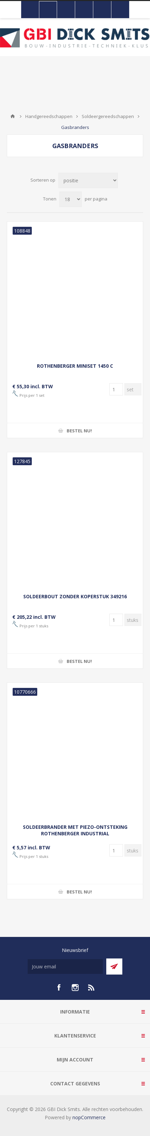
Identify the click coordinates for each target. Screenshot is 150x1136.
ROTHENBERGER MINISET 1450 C (75, 366)
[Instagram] (75, 987)
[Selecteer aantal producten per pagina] (70, 199)
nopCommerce (89, 1117)
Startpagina (12, 116)
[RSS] (91, 987)
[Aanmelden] (65, 966)
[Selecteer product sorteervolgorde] (88, 180)
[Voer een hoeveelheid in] (116, 389)
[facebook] (58, 987)
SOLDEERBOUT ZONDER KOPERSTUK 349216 (75, 596)
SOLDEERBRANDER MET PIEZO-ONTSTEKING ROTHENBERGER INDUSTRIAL (75, 830)
